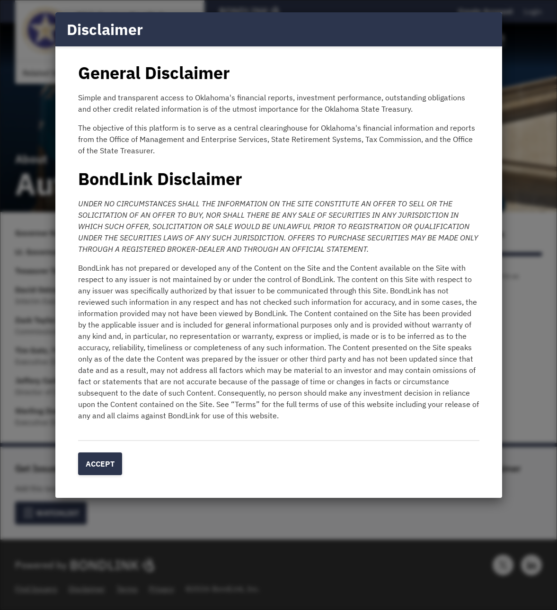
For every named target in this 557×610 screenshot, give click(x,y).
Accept (100, 464)
